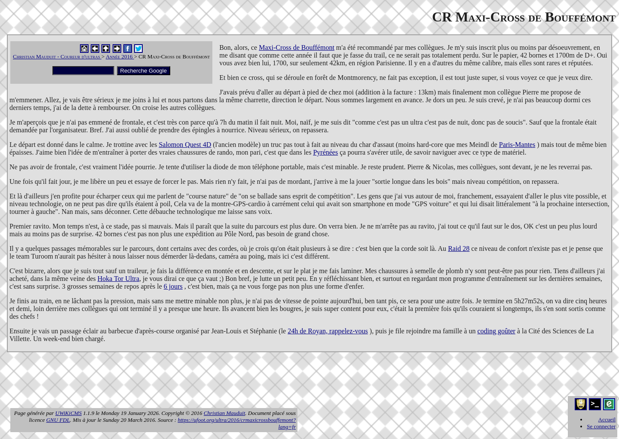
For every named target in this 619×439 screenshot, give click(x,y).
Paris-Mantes (517, 144)
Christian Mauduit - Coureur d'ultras (57, 56)
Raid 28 (458, 248)
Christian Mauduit (224, 413)
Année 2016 (120, 56)
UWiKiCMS (68, 413)
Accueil (607, 419)
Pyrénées (325, 152)
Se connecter (601, 426)
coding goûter (496, 331)
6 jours (173, 286)
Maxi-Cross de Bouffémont (296, 47)
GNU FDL (58, 420)
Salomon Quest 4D (185, 144)
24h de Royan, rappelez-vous (328, 331)
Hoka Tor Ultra (118, 278)
